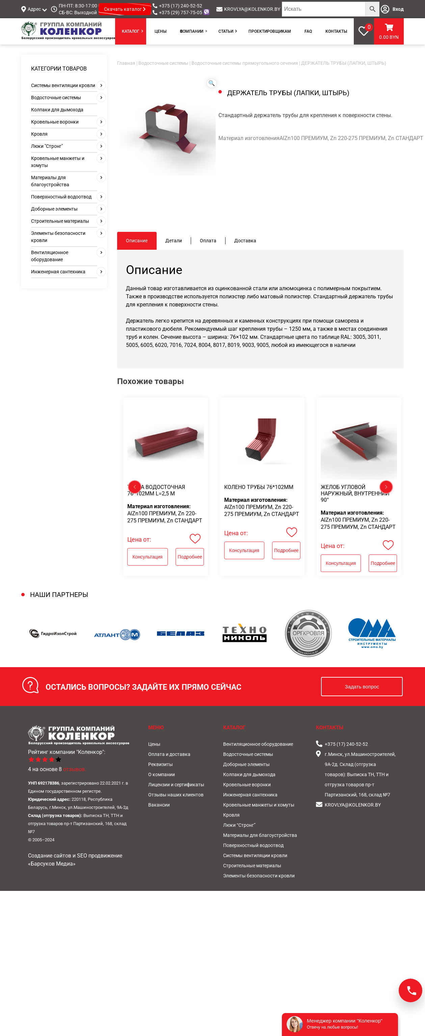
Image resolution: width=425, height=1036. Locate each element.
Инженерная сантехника (58, 271)
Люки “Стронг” (239, 825)
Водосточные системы (56, 97)
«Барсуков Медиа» (52, 864)
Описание (137, 240)
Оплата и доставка (169, 754)
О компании (191, 31)
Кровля (39, 134)
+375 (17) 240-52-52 (180, 5)
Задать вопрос (362, 686)
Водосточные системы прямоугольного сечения (244, 63)
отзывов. (74, 769)
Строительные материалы (60, 221)
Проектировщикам (269, 31)
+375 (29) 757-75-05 (180, 12)
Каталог (130, 31)
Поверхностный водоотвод (61, 196)
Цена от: (139, 539)
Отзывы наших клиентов (176, 794)
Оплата (208, 240)
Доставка (245, 240)
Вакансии (159, 805)
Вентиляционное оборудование (258, 744)
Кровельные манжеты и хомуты (258, 805)
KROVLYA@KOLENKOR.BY (252, 9)
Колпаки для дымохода (57, 109)
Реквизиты (160, 764)
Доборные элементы (54, 209)
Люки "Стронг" (47, 146)
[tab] (137, 241)
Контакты (336, 31)
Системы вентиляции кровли (63, 85)
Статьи (225, 31)
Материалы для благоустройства (260, 835)
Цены (160, 31)
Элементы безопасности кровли (259, 875)
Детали (173, 240)
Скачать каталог (125, 9)
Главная (126, 63)
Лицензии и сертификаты (176, 784)
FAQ (308, 31)
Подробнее (190, 557)
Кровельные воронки (55, 122)
